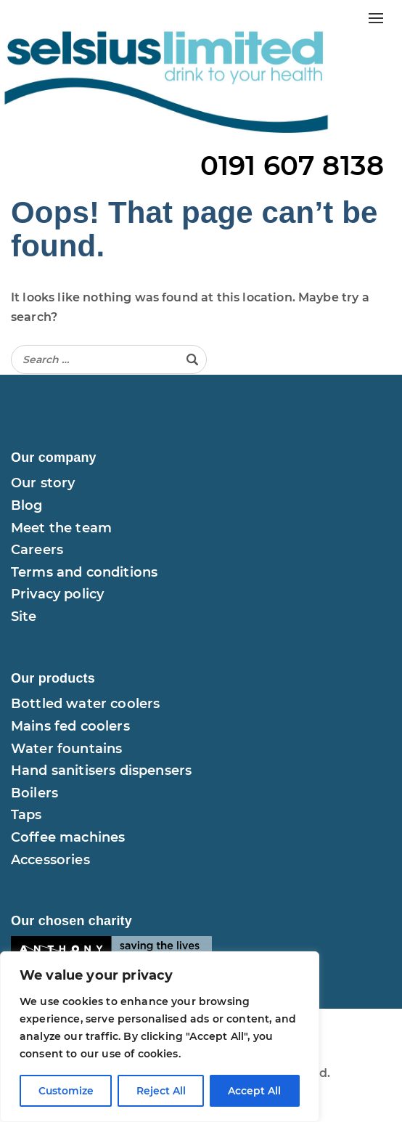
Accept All (255, 1090)
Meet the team (61, 528)
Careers (37, 550)
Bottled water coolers (85, 704)
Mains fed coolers (70, 726)
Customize (66, 1090)
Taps (26, 815)
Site (24, 617)
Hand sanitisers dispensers (101, 771)
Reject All (161, 1090)
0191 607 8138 (292, 165)
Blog (27, 505)
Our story (43, 483)
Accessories (50, 860)
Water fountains (66, 749)
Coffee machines (68, 837)
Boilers (34, 793)
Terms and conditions (84, 572)
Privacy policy (57, 594)
